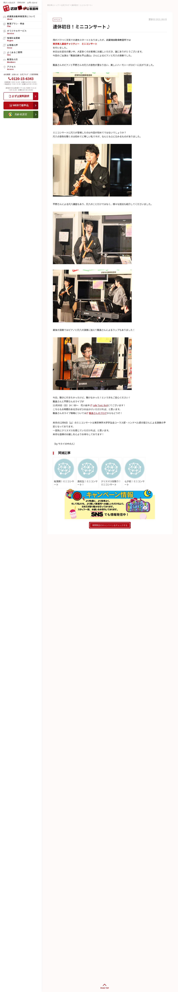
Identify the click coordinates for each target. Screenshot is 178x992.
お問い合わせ (32, 3)
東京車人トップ (53, 5)
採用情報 (34, 74)
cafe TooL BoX (100, 405)
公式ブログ (24, 74)
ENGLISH (21, 3)
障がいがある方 (9, 3)
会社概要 (7, 74)
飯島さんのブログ (98, 413)
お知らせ (15, 74)
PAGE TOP (104, 988)
